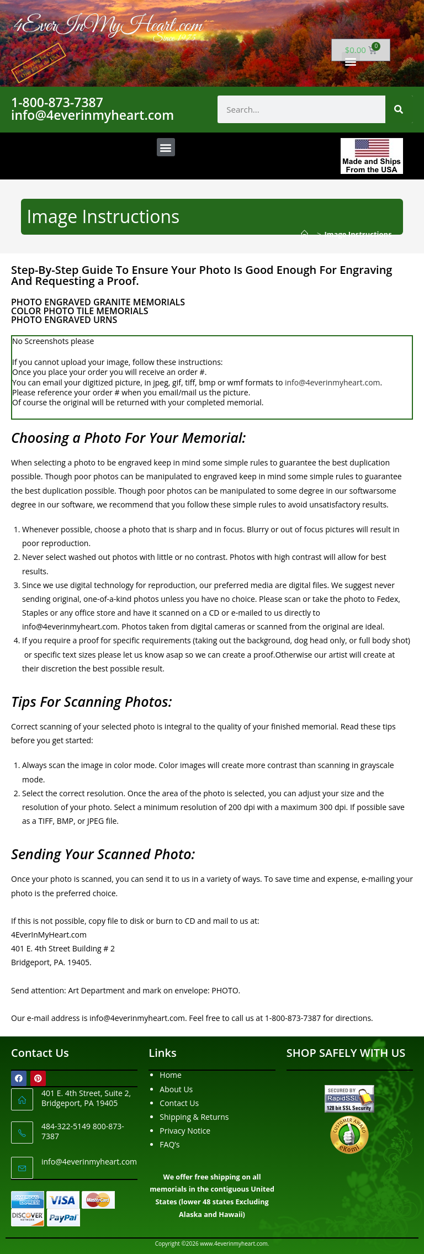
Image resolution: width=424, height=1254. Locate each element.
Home (171, 1075)
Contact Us (179, 1103)
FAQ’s (169, 1144)
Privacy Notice (185, 1130)
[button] (351, 61)
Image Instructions (358, 234)
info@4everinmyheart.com (332, 382)
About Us (176, 1089)
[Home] (307, 234)
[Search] (399, 109)
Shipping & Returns (194, 1117)
